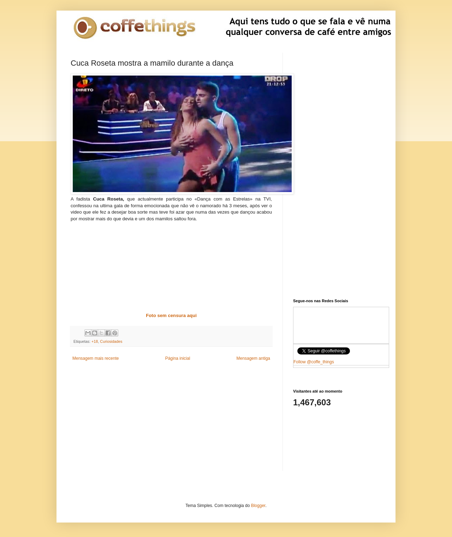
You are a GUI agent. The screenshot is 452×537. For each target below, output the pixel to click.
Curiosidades (111, 341)
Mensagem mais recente (95, 358)
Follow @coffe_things (313, 361)
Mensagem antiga (253, 358)
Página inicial (177, 358)
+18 (94, 341)
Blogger (258, 505)
